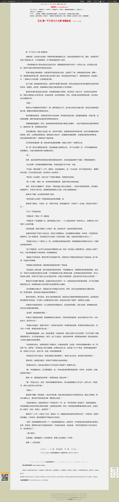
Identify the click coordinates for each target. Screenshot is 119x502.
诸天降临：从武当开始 (72, 16)
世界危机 (79, 476)
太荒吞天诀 (53, 476)
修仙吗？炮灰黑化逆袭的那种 (68, 476)
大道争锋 (48, 476)
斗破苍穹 (41, 9)
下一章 (49, 4)
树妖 (76, 476)
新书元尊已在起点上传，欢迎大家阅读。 (39, 480)
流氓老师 (27, 476)
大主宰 (47, 9)
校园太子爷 (84, 476)
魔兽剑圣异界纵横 (69, 9)
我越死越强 (85, 16)
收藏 (61, 4)
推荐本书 (76, 452)
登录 (111, 1)
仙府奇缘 (38, 13)
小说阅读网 (4, 1)
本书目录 (59, 449)
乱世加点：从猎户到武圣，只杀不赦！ (39, 16)
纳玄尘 (80, 16)
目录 (46, 4)
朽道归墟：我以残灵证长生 (55, 16)
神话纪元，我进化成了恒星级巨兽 (38, 476)
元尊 (61, 9)
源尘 (64, 16)
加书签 (54, 4)
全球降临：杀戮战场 (92, 476)
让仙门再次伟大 (62, 13)
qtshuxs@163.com (74, 497)
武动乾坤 (54, 9)
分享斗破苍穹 (74, 5)
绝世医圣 (39, 11)
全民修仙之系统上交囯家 (73, 13)
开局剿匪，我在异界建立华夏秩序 (49, 13)
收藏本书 (70, 452)
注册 (108, 1)
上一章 (41, 4)
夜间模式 (102, 1)
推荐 (65, 4)
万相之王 (79, 9)
